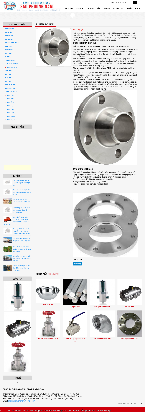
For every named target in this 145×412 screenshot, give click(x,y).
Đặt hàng (77, 264)
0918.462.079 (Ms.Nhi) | (50, 410)
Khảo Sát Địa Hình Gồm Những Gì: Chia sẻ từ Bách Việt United (22, 249)
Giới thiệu (79, 8)
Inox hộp (9, 39)
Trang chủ (69, 8)
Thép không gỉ (11, 92)
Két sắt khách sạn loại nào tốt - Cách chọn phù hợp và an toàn (21, 268)
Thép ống (10, 102)
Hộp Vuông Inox (12, 43)
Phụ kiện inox (10, 85)
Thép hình (10, 109)
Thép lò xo (10, 116)
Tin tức (129, 8)
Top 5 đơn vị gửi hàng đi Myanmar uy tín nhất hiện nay (21, 183)
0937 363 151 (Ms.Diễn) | (74, 410)
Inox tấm (8, 32)
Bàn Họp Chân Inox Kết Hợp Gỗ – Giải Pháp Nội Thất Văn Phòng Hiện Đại (21, 231)
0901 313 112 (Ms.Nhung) (98, 410)
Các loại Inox (10, 88)
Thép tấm (10, 95)
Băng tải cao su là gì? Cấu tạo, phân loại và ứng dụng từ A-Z (22, 192)
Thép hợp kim (11, 119)
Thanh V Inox (11, 67)
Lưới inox (9, 50)
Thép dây (10, 112)
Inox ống (9, 36)
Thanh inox (10, 60)
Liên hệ (137, 8)
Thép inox (10, 99)
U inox (7, 57)
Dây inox (9, 53)
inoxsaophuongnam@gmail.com (21, 401)
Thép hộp (10, 106)
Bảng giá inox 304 (103, 8)
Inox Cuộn (9, 29)
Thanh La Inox (12, 64)
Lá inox (8, 81)
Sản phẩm (90, 8)
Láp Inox (8, 46)
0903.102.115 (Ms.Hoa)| (27, 410)
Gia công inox (118, 8)
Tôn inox (9, 71)
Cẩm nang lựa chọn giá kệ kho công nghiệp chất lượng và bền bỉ (22, 210)
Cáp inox (9, 78)
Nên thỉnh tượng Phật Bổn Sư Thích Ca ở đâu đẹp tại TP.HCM (22, 258)
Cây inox (9, 74)
